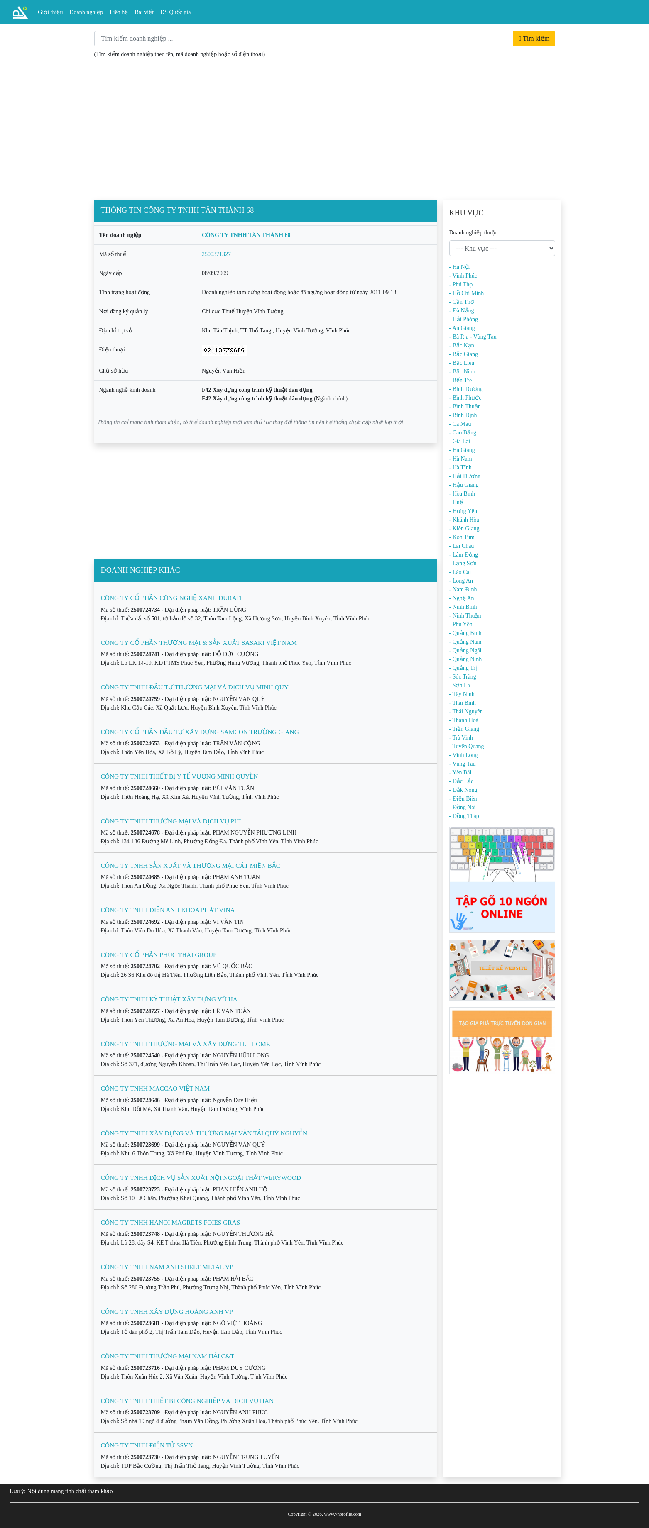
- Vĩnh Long (463, 755)
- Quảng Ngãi (465, 650)
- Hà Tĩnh (460, 467)
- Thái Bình (462, 703)
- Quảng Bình (465, 633)
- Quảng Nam (465, 642)
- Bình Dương (466, 389)
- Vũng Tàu (462, 764)
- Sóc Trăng (462, 677)
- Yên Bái (460, 772)
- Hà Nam (460, 459)
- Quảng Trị (463, 668)
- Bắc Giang (463, 354)
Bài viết (144, 12)
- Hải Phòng (463, 319)
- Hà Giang (462, 450)
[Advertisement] (325, 131)
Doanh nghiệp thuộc (473, 232)
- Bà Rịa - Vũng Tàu (473, 337)
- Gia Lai (459, 441)
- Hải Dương (465, 476)
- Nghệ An (461, 598)
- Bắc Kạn (461, 345)
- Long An (461, 581)
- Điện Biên (463, 799)
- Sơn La (459, 685)
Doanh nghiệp (86, 12)
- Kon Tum (462, 537)
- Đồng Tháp (464, 816)
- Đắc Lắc (461, 781)
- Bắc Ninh (462, 372)
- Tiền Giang (464, 729)
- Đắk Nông (463, 790)
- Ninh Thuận (465, 616)
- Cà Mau (460, 424)
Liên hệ (119, 12)
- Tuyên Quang (466, 746)
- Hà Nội (459, 267)
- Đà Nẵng (461, 311)
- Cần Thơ (461, 302)
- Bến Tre (460, 380)
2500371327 (216, 254)
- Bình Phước (465, 398)
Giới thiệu (50, 12)
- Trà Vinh (461, 738)
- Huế (456, 502)
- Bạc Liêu (462, 363)
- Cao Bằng (463, 433)
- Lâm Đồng (463, 555)
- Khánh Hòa (464, 520)
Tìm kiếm (534, 38)
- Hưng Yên (463, 511)
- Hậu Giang (464, 485)
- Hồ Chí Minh (466, 293)
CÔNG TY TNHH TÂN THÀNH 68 (246, 235)
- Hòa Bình (462, 494)
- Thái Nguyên (466, 711)
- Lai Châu (461, 546)
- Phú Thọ (461, 284)
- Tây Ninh (462, 694)
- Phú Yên (461, 624)
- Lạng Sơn (463, 563)
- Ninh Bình (463, 607)
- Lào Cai (460, 572)
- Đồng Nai (462, 807)
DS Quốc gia (175, 12)
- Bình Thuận (465, 406)
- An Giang (462, 328)
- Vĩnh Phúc (463, 276)
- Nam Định (463, 589)
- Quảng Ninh (465, 659)
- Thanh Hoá (464, 720)
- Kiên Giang (464, 528)
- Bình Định (463, 415)
